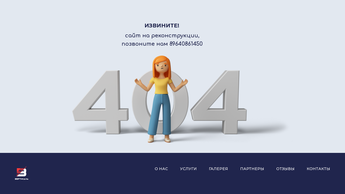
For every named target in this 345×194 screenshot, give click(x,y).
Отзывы (285, 168)
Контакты (318, 168)
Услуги (188, 168)
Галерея (218, 168)
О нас (161, 168)
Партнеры (252, 168)
